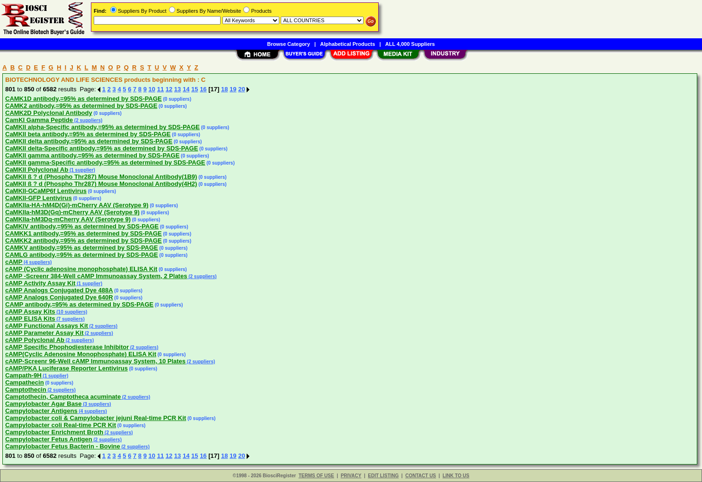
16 (203, 89)
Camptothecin (25, 389)
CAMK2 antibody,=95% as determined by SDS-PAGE (81, 105)
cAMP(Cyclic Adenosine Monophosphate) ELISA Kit (80, 354)
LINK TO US (456, 475)
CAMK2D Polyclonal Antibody (48, 112)
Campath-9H (23, 375)
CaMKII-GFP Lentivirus (38, 198)
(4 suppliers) (37, 262)
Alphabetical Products (347, 44)
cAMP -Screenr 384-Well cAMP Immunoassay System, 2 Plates (96, 276)
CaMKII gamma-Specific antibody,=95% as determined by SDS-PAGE (105, 162)
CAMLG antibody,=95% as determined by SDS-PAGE (81, 254)
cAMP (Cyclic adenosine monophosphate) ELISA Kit (81, 268)
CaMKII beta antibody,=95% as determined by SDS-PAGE (88, 134)
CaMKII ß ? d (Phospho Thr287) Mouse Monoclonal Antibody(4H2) (101, 183)
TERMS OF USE (316, 475)
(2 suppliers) (87, 120)
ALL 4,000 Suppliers (410, 44)
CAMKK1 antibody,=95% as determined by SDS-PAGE (83, 233)
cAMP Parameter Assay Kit (44, 332)
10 (152, 89)
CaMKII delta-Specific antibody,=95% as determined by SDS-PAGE (101, 148)
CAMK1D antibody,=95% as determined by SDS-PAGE (83, 98)
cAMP (13, 261)
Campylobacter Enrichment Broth (54, 432)
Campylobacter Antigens (41, 410)
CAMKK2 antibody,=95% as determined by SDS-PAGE (83, 240)
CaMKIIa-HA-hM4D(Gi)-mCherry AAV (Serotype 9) (77, 205)
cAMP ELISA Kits (30, 318)
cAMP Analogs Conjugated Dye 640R (59, 297)
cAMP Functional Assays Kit (46, 325)
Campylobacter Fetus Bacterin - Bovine (62, 446)
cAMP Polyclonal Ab (34, 339)
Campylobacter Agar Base (43, 403)
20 (241, 89)
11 (160, 89)
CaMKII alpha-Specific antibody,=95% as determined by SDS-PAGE (102, 127)
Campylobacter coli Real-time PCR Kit (60, 425)
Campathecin (24, 382)
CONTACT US (420, 475)
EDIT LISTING (383, 475)
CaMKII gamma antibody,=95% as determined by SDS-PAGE (92, 155)
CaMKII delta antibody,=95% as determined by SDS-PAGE (88, 141)
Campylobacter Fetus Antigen (48, 439)
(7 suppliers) (69, 319)
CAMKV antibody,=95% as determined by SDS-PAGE (81, 247)
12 (169, 89)
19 (233, 89)
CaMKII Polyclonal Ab (36, 169)
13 (177, 89)
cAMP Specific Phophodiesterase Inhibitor (67, 347)
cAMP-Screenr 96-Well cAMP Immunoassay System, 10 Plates (95, 361)
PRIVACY (351, 475)
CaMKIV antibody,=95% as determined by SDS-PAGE (82, 226)
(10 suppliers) (71, 312)
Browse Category (288, 44)
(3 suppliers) (96, 404)
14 (186, 89)
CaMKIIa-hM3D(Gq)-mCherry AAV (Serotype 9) (72, 212)
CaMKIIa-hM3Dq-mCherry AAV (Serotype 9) (68, 219)
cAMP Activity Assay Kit (40, 283)
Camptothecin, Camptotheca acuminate (63, 396)
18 (224, 89)
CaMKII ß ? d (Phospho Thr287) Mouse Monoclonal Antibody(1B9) (101, 176)
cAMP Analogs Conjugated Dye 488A (59, 290)
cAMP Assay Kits (30, 311)
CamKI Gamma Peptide (39, 119)
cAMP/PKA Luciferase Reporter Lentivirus (66, 368)
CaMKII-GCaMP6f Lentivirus (46, 190)
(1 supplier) (81, 170)
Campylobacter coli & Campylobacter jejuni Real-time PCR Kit (95, 417)
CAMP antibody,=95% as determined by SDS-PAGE (79, 304)
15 (194, 89)
